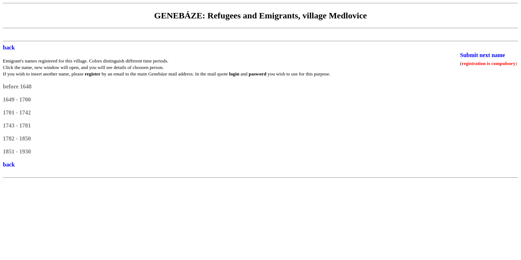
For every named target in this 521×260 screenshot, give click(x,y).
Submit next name (482, 55)
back (9, 47)
